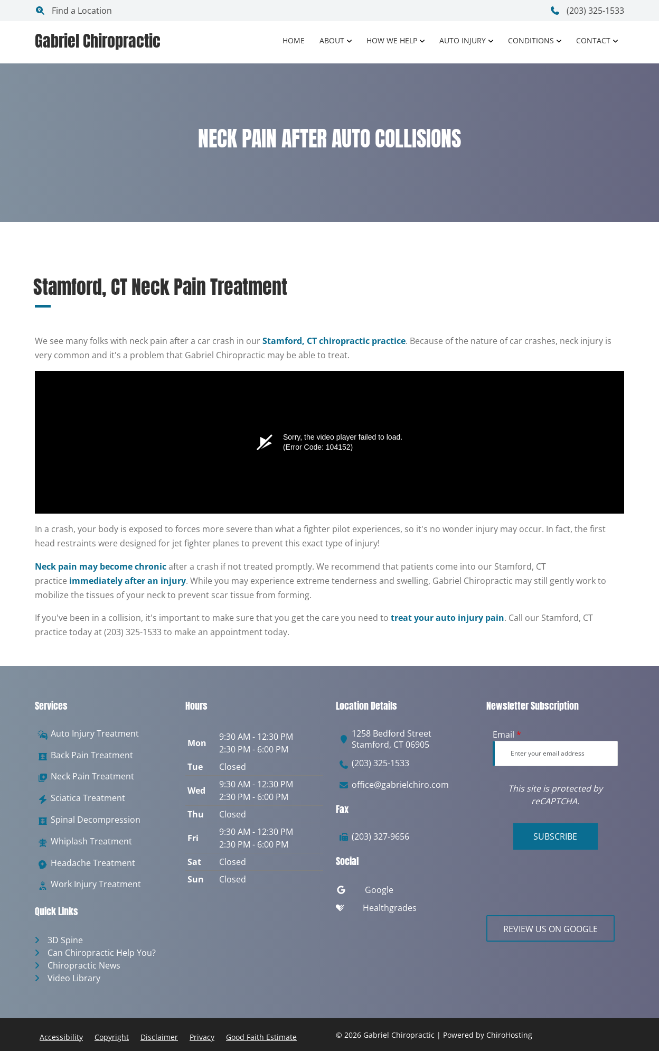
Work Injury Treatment (96, 884)
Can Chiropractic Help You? (102, 953)
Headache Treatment (93, 863)
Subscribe (555, 836)
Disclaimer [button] (159, 1037)
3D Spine (65, 940)
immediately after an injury (127, 581)
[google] (405, 892)
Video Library (74, 978)
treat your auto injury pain (447, 618)
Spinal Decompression (95, 819)
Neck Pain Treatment (92, 776)
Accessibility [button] (61, 1037)
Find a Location (73, 10)
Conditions (531, 40)
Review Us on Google (550, 929)
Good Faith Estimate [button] (261, 1037)
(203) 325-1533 (587, 10)
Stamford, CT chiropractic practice (334, 341)
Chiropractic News (84, 965)
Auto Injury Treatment (95, 733)
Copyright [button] (112, 1037)
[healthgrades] (405, 910)
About (331, 40)
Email (507, 734)
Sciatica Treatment (88, 798)
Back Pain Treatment (92, 755)
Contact (593, 40)
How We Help (391, 40)
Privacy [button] (202, 1037)
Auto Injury (462, 40)
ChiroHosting (509, 1035)
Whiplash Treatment (91, 841)
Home (294, 40)
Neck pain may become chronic (100, 566)
